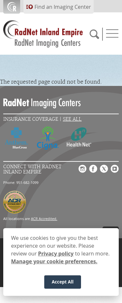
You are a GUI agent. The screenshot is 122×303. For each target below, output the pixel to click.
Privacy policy (56, 256)
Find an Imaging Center (62, 6)
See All (72, 119)
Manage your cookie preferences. (54, 264)
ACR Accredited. (44, 218)
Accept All (63, 284)
